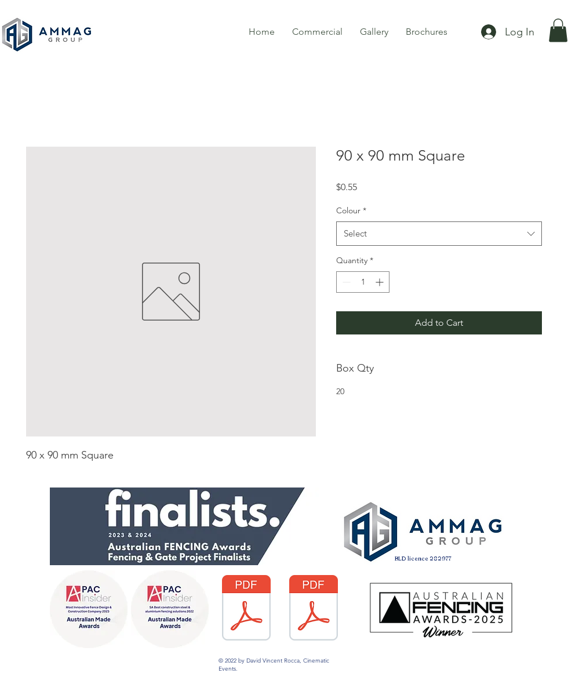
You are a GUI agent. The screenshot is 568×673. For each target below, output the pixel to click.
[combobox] (439, 233)
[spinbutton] (362, 282)
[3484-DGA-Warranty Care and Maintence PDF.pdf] (313, 609)
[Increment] (380, 282)
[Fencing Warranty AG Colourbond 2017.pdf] (246, 609)
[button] (558, 30)
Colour (351, 210)
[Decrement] (345, 282)
